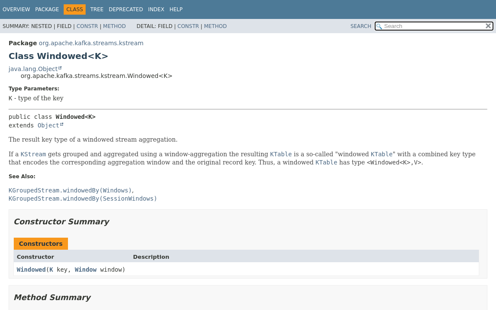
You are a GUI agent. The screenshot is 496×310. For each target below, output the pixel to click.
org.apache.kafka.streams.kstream (91, 43)
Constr (87, 26)
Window (86, 269)
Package (47, 9)
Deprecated (126, 9)
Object (48, 125)
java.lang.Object (33, 68)
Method (114, 26)
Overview (16, 9)
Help (176, 9)
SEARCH (361, 26)
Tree (97, 9)
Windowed (31, 269)
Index (156, 9)
